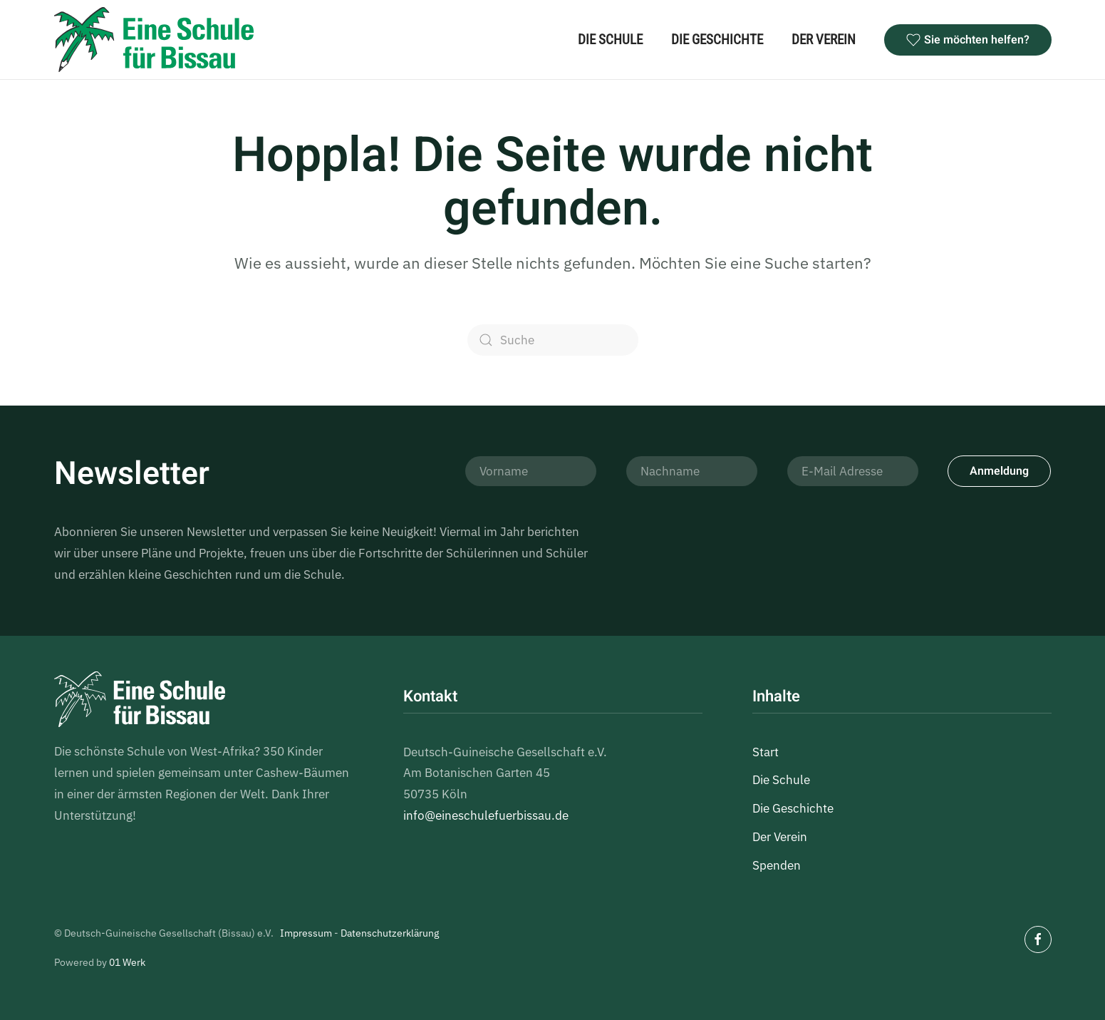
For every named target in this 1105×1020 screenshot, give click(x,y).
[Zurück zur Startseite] (154, 39)
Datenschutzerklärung (390, 933)
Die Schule (610, 39)
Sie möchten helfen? (967, 39)
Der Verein (824, 39)
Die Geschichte (717, 39)
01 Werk (127, 962)
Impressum (306, 933)
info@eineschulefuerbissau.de (486, 815)
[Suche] (552, 340)
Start (765, 752)
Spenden (776, 865)
